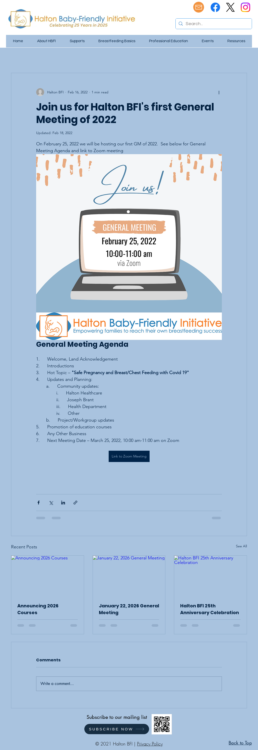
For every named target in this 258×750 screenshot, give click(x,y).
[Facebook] (215, 7)
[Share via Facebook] (38, 502)
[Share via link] (75, 502)
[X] (230, 7)
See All (241, 546)
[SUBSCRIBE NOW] (116, 729)
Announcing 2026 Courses (37, 609)
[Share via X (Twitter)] (50, 502)
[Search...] (213, 24)
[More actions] (219, 92)
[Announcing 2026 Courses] (47, 576)
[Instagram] (245, 7)
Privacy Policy (150, 744)
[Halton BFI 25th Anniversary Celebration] (210, 576)
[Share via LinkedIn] (63, 502)
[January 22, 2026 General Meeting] (129, 576)
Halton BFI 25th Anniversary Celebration (209, 609)
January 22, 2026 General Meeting (129, 609)
